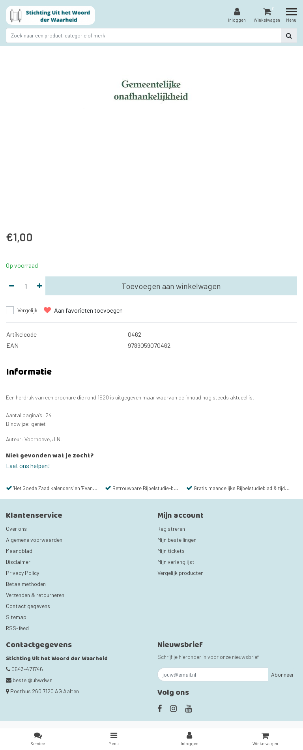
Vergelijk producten (180, 572)
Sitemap (16, 617)
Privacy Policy (22, 572)
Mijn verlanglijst (176, 561)
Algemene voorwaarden (34, 539)
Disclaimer (18, 561)
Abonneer (282, 674)
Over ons (16, 528)
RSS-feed (17, 628)
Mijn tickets (171, 550)
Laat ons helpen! (28, 465)
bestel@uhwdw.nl (30, 680)
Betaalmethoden (26, 583)
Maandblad (19, 550)
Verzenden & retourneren (35, 594)
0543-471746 (24, 669)
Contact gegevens (28, 606)
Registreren (171, 528)
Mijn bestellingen (176, 539)
